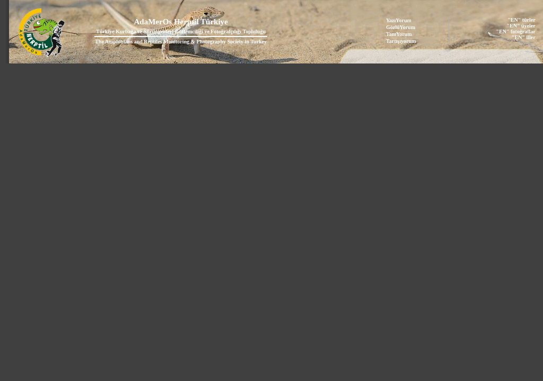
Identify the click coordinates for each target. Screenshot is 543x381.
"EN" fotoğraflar (516, 31)
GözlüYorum (400, 27)
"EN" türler (521, 20)
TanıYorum (399, 34)
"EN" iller (524, 37)
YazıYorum (398, 20)
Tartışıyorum (401, 41)
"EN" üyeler (521, 26)
